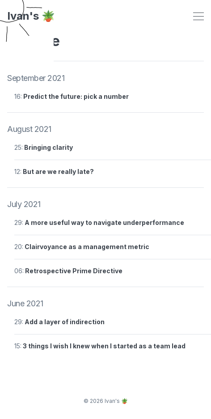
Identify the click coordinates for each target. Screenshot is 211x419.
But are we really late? (58, 171)
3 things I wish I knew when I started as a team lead (104, 346)
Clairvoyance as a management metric (87, 246)
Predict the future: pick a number (76, 96)
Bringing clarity (48, 147)
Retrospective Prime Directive (73, 271)
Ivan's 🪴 (31, 16)
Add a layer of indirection (65, 322)
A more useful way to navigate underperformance (104, 222)
